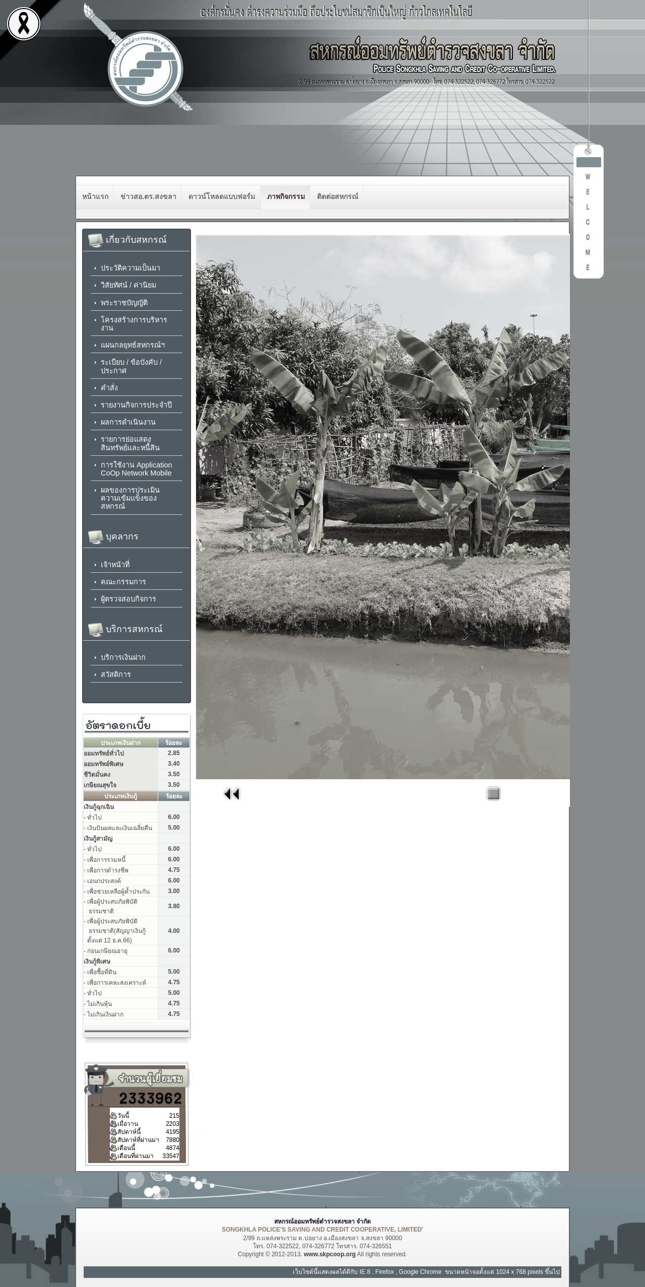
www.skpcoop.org (330, 1254)
